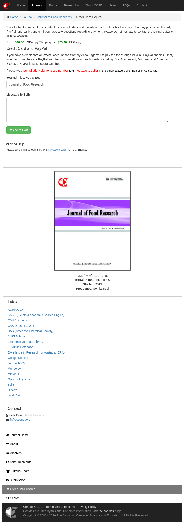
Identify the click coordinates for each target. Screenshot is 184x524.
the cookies (106, 511)
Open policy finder (20, 379)
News (112, 5)
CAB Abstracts (17, 320)
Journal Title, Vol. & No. (23, 77)
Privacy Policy (87, 507)
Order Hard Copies (19, 489)
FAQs (126, 5)
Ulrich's (12, 390)
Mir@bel (13, 374)
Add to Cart (18, 130)
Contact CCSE (33, 507)
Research (71, 5)
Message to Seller (19, 94)
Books (53, 5)
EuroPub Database (20, 347)
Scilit (11, 384)
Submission (14, 480)
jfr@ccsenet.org (57, 149)
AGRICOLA (15, 309)
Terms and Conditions (60, 507)
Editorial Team (16, 471)
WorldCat (14, 395)
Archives (13, 453)
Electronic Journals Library (25, 341)
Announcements (17, 462)
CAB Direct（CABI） (22, 325)
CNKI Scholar (17, 336)
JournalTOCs (16, 363)
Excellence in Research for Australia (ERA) (36, 352)
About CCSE (93, 5)
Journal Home (16, 435)
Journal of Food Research (54, 17)
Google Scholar (18, 358)
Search (11, 498)
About (11, 444)
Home (21, 5)
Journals (37, 5)
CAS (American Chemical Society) (30, 331)
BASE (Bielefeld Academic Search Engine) (36, 315)
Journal (28, 17)
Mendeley (14, 368)
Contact (142, 5)
